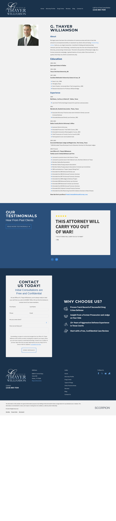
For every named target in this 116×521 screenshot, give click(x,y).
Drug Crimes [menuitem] (60, 8)
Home (66, 373)
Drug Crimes (68, 379)
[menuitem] (8, 412)
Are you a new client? (15, 319)
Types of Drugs (69, 382)
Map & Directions (37, 381)
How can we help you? (16, 326)
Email (31, 313)
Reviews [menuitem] (68, 8)
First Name (13, 307)
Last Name (33, 307)
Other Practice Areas (70, 385)
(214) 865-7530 (99, 10)
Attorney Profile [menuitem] (50, 8)
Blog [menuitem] (73, 8)
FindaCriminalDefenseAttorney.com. (77, 194)
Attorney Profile (69, 376)
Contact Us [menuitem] (80, 8)
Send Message (29, 350)
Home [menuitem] (42, 8)
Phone (11, 313)
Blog (66, 391)
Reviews (67, 388)
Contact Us (68, 394)
